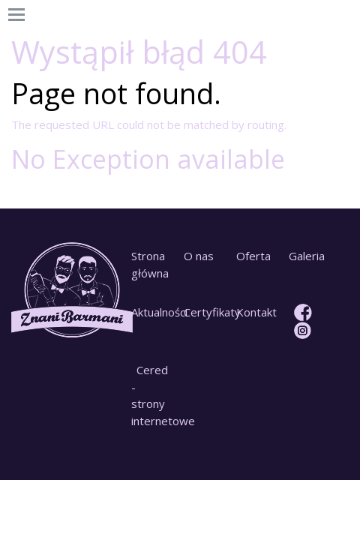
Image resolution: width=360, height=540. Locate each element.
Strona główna (150, 264)
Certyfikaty (204, 312)
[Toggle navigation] (17, 15)
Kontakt (256, 312)
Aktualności (151, 312)
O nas (199, 255)
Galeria (307, 255)
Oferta (253, 255)
